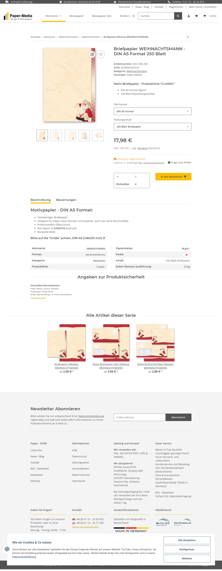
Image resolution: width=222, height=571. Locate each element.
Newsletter (37, 474)
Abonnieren (178, 417)
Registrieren (176, 7)
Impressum (78, 481)
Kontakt (159, 7)
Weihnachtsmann (137, 71)
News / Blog (142, 7)
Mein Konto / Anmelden (202, 7)
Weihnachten (99, 261)
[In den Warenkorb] (173, 176)
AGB (74, 450)
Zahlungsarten (80, 462)
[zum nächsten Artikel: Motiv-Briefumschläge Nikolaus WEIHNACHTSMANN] (187, 37)
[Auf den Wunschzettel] (101, 54)
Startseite (124, 7)
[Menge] (136, 177)
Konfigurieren (186, 549)
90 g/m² (185, 248)
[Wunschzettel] (196, 16)
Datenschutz (79, 456)
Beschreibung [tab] (41, 200)
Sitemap (35, 481)
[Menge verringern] (118, 177)
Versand (143, 148)
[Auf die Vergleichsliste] (92, 54)
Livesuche (36, 450)
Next (107, 136)
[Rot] (186, 254)
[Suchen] (156, 16)
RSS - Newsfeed (40, 468)
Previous (34, 136)
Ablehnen (186, 558)
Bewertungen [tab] (66, 200)
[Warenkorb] (209, 16)
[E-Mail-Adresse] (140, 417)
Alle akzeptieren (186, 540)
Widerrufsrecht (81, 474)
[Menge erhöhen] (136, 184)
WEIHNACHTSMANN (96, 248)
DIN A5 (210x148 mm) (95, 255)
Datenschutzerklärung (91, 416)
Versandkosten (80, 468)
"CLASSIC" (100, 267)
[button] (189, 16)
